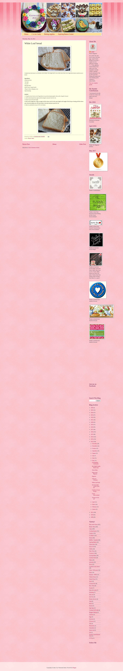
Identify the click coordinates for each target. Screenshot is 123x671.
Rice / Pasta (91, 585)
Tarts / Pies (91, 551)
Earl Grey (91, 596)
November (94, 446)
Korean (91, 605)
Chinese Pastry (92, 577)
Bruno (90, 564)
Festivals (91, 619)
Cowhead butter (92, 531)
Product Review (92, 599)
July (93, 455)
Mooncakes (91, 625)
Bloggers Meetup (93, 612)
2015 (92, 434)
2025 (92, 410)
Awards (91, 588)
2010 (92, 514)
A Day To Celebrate (95, 479)
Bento (90, 603)
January (94, 509)
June (93, 458)
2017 (92, 429)
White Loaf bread (96, 482)
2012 (92, 441)
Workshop (91, 592)
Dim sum (91, 594)
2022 (92, 417)
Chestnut (91, 614)
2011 (92, 512)
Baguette (94, 476)
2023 (92, 415)
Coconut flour (92, 583)
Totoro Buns (95, 470)
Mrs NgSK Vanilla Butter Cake (96, 467)
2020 (92, 422)
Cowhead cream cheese (94, 566)
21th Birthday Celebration (95, 463)
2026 (92, 407)
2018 (92, 427)
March (93, 504)
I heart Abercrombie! (95, 494)
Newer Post (26, 144)
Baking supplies (49, 34)
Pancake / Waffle (93, 574)
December (94, 443)
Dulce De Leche (93, 590)
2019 (92, 424)
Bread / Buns (31, 138)
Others (90, 560)
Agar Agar (91, 608)
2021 (92, 419)
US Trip (91, 638)
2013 (92, 439)
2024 (92, 412)
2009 (92, 517)
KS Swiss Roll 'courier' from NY (95, 486)
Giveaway (91, 621)
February (94, 506)
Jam (90, 632)
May (93, 460)
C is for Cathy (36, 34)
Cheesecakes (92, 544)
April (93, 502)
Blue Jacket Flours (93, 524)
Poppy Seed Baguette (94, 473)
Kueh (90, 581)
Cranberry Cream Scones (96, 490)
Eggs (90, 616)
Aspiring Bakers (93, 542)
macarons (91, 562)
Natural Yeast (92, 579)
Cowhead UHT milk (93, 610)
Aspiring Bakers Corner (66, 34)
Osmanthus (91, 628)
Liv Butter (91, 535)
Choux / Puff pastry (93, 570)
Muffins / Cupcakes (93, 540)
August (94, 453)
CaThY (92, 52)
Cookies (91, 533)
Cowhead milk (92, 557)
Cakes (90, 529)
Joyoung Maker (92, 555)
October (94, 448)
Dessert (91, 537)
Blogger (74, 667)
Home (26, 34)
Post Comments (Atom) (34, 147)
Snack (90, 572)
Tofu (90, 623)
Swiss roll (91, 546)
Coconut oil (91, 553)
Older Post (82, 144)
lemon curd (91, 630)
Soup (90, 601)
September (94, 451)
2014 (92, 436)
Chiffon (91, 549)
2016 (92, 432)
